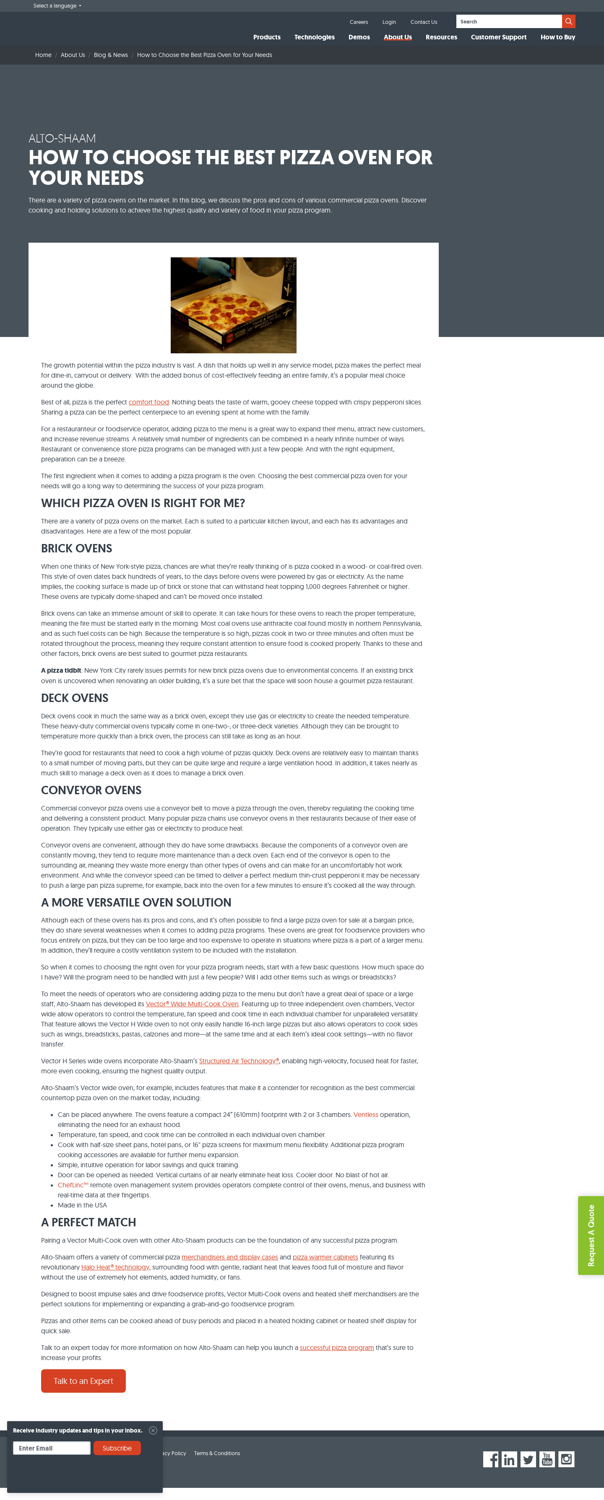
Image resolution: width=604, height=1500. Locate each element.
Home (43, 67)
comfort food (149, 414)
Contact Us (424, 21)
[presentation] (77, 1477)
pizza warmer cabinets (325, 1269)
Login (389, 21)
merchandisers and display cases (230, 1269)
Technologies (314, 43)
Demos (359, 43)
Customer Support (499, 43)
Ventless (366, 1126)
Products (267, 43)
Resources (441, 43)
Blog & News (111, 67)
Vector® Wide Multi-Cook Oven (192, 1016)
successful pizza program (337, 1359)
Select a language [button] (56, 5)
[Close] (153, 1430)
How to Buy (558, 43)
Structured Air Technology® (239, 1073)
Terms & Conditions (217, 1465)
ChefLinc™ (73, 1197)
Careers (359, 21)
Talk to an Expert (83, 1393)
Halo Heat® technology (115, 1279)
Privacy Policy (169, 1465)
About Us (398, 43)
